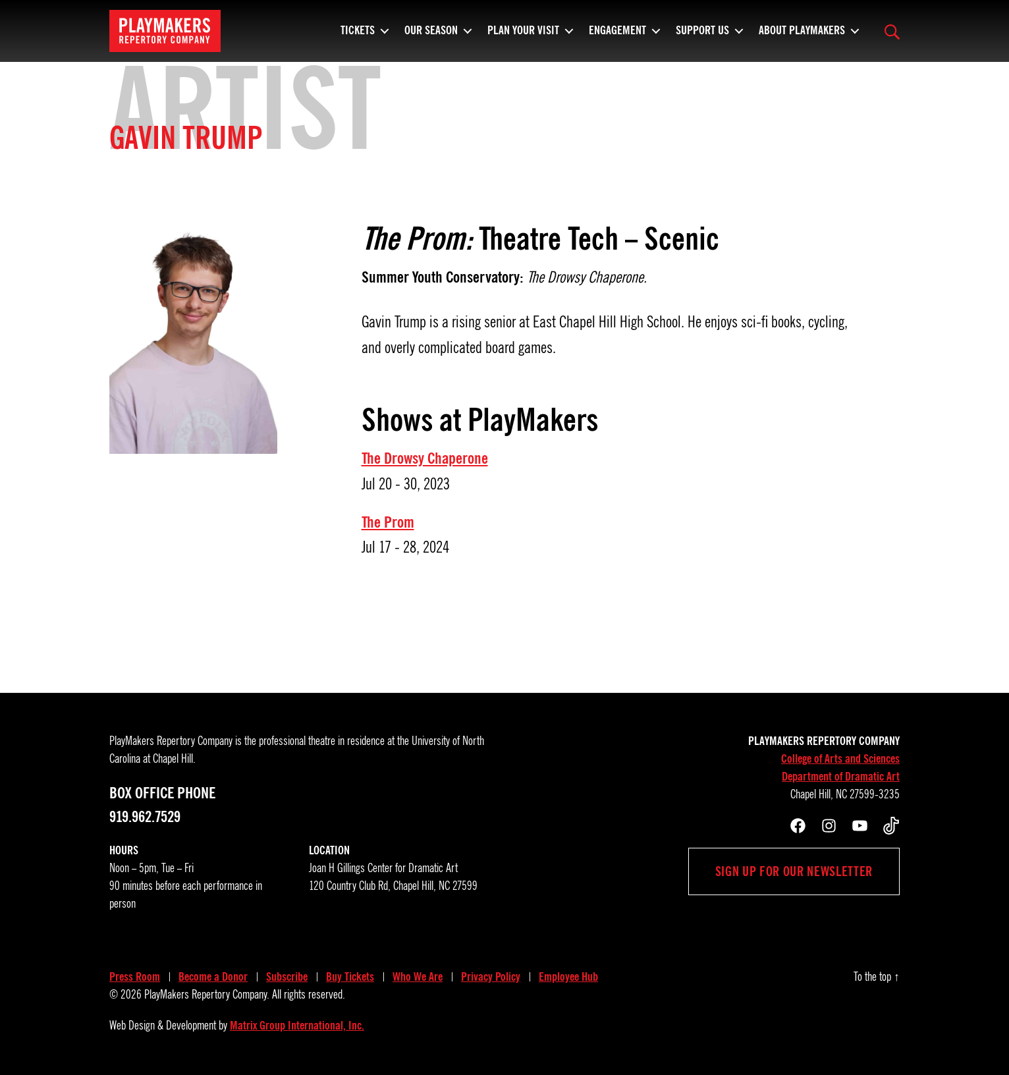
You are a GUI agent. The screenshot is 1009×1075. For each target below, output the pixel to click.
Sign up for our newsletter (794, 871)
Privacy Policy (490, 977)
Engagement (617, 36)
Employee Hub (568, 977)
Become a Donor (213, 977)
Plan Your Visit (523, 36)
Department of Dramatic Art (841, 777)
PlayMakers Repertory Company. (206, 994)
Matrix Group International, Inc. (297, 1026)
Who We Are (418, 977)
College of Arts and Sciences (840, 759)
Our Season (431, 36)
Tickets (358, 36)
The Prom (388, 522)
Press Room (134, 977)
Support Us (702, 36)
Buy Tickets (350, 977)
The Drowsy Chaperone (425, 458)
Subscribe (287, 977)
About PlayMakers (802, 36)
